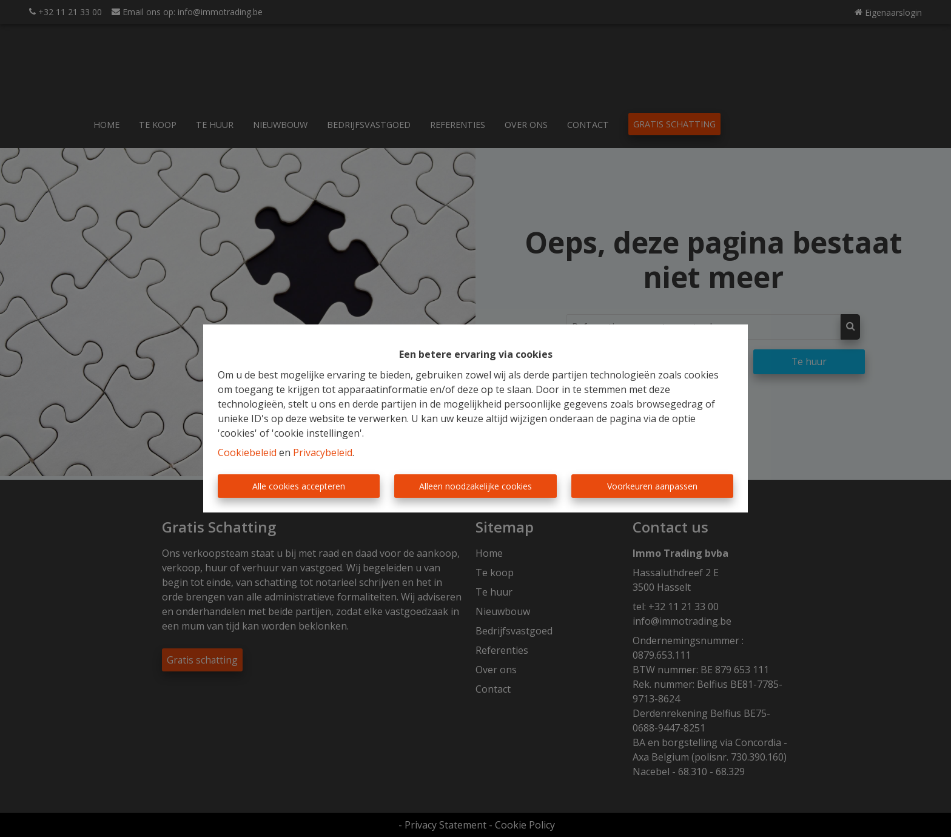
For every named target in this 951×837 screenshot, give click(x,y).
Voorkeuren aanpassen (652, 486)
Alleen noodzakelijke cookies (475, 486)
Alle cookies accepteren (298, 486)
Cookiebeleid (247, 452)
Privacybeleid (322, 452)
